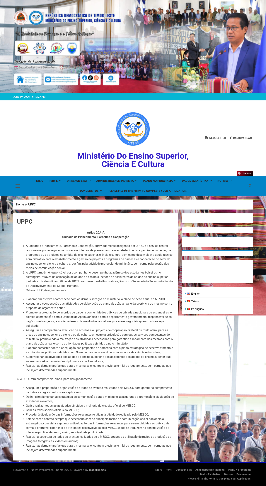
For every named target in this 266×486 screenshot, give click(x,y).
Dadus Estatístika (195, 181)
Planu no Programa (158, 181)
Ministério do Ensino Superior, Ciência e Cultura (133, 160)
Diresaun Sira (77, 181)
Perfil (53, 181)
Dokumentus (89, 191)
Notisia (222, 181)
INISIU (39, 181)
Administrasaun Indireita (115, 181)
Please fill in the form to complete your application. (147, 191)
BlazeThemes (97, 469)
